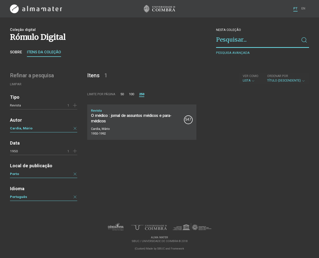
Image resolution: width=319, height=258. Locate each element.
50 (122, 94)
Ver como (250, 76)
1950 (14, 151)
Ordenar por (277, 76)
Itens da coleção (44, 52)
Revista (15, 105)
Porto (14, 174)
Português (18, 197)
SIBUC (161, 248)
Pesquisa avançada (233, 53)
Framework (177, 248)
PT (295, 8)
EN (303, 8)
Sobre (16, 52)
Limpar (15, 84)
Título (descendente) (286, 78)
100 (131, 94)
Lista (250, 78)
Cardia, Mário (21, 128)
